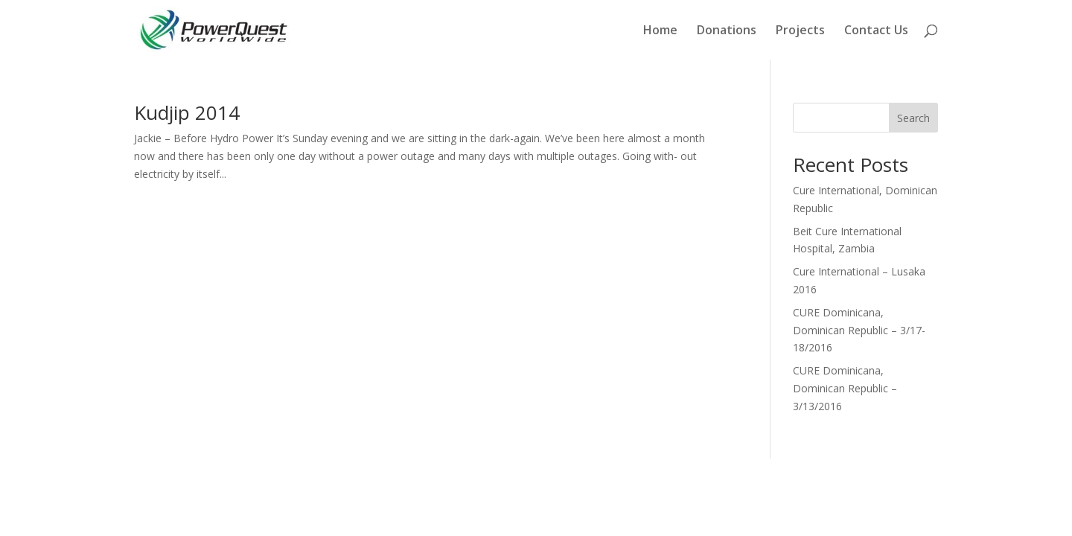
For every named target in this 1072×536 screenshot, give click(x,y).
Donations (726, 31)
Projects (800, 31)
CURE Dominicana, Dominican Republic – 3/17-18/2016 (859, 330)
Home (660, 31)
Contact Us (876, 31)
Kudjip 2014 (187, 112)
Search (913, 118)
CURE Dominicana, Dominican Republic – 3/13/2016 (845, 388)
